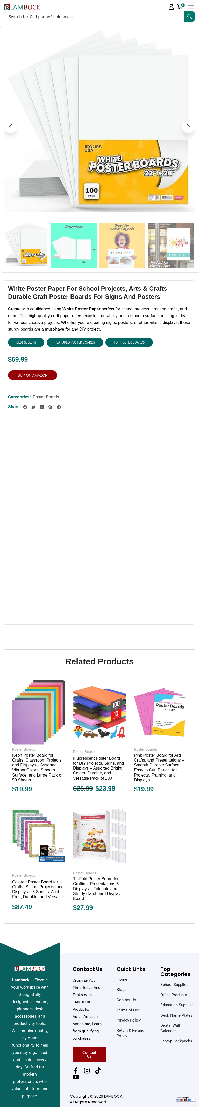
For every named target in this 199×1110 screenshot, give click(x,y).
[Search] (189, 16)
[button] (171, 7)
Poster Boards (46, 397)
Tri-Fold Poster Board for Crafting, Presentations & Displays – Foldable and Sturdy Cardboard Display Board (96, 889)
